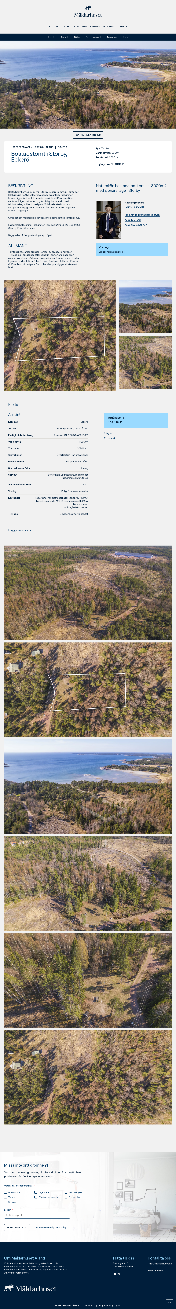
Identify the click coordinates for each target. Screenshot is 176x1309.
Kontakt (122, 27)
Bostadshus (14, 1217)
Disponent (108, 27)
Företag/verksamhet (48, 1222)
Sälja (75, 27)
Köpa (84, 27)
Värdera (95, 27)
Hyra (66, 27)
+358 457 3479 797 (136, 228)
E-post (7, 1235)
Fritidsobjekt (75, 1217)
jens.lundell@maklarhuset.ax (142, 218)
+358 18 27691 (133, 223)
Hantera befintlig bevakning (56, 1254)
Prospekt (109, 457)
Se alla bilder (88, 137)
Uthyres (12, 1227)
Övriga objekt (75, 1222)
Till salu (55, 27)
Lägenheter (44, 1217)
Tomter (12, 1222)
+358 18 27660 (156, 1298)
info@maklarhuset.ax (160, 1291)
